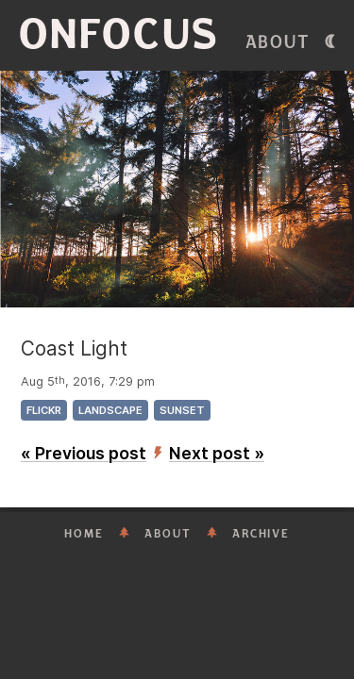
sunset (182, 410)
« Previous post (83, 453)
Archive (261, 533)
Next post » (216, 453)
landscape (110, 410)
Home (84, 533)
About (278, 42)
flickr (43, 410)
